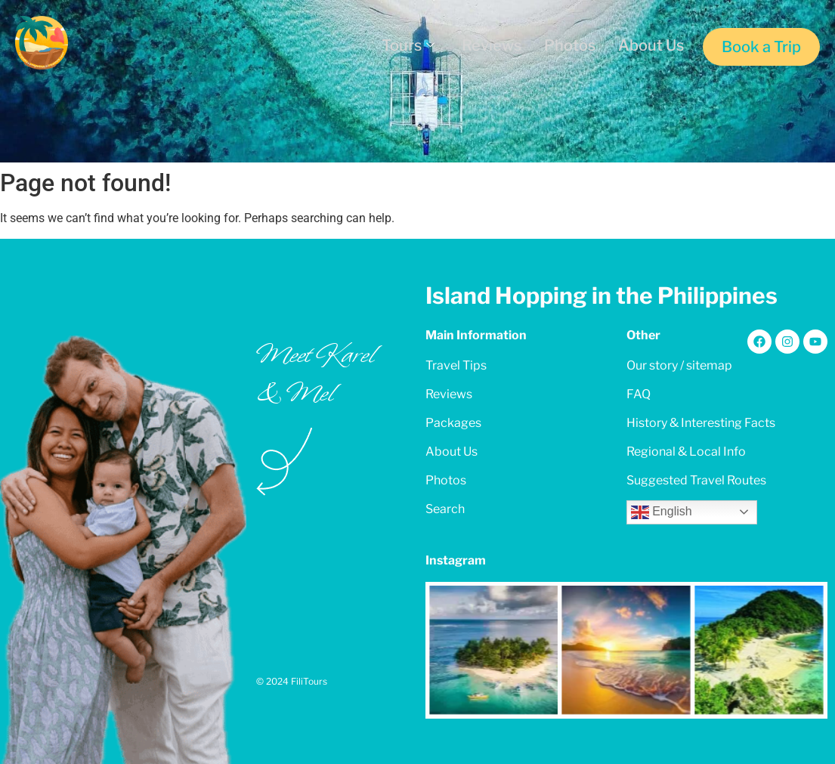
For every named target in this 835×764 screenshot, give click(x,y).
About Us (651, 45)
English (661, 512)
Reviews (491, 45)
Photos (569, 45)
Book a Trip (761, 47)
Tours (408, 45)
